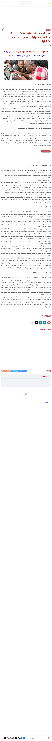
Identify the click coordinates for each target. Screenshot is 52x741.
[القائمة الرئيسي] (50, 3)
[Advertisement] (26, 18)
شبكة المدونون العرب (34, 738)
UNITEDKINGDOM (45, 402)
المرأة (48, 29)
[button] (44, 322)
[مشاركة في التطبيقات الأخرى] (32, 322)
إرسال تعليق (45, 376)
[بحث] (2, 3)
